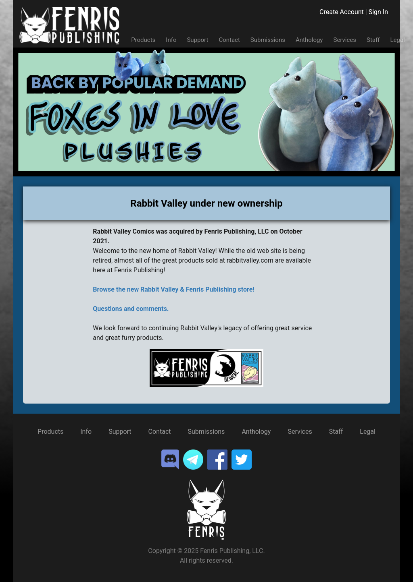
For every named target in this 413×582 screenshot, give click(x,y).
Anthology (309, 39)
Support (197, 39)
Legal (397, 39)
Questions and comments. (131, 309)
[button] (42, 112)
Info (171, 39)
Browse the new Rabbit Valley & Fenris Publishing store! (173, 289)
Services (344, 39)
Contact (229, 39)
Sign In (378, 12)
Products (143, 39)
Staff (373, 39)
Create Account (341, 12)
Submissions (267, 39)
